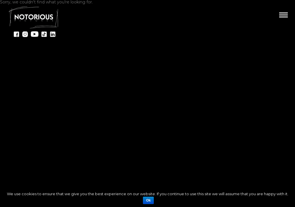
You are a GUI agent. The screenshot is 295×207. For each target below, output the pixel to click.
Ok (148, 200)
